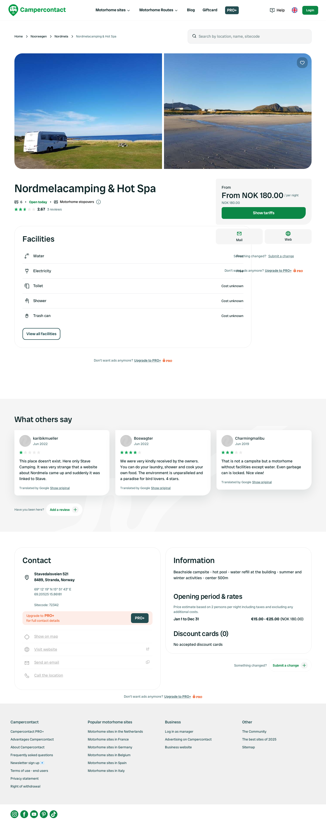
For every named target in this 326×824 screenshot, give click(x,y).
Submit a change (281, 256)
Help (277, 10)
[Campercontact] (37, 10)
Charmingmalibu (249, 438)
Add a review (64, 509)
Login (310, 10)
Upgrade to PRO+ (147, 360)
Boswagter (143, 438)
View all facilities (41, 333)
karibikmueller (45, 438)
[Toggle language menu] (294, 10)
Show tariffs (263, 212)
